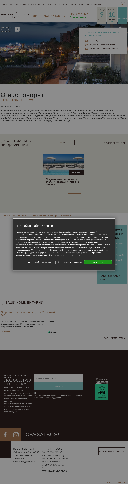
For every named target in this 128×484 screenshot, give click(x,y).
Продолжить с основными (69, 262)
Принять (98, 262)
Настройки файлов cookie (40, 262)
